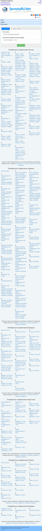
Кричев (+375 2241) (20, 349)
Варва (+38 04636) (6, 229)
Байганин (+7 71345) (6, 432)
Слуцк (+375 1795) (34, 343)
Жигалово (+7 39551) (6, 131)
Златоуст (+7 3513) (6, 139)
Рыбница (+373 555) (34, 510)
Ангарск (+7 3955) (5, 62)
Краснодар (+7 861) (20, 65)
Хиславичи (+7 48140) (35, 107)
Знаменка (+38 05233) (7, 295)
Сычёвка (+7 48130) (34, 76)
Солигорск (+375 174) (34, 346)
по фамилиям (18, 163)
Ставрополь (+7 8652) (35, 73)
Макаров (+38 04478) (20, 227)
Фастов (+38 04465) (34, 229)
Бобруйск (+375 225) (6, 341)
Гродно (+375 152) (6, 370)
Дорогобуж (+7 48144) (7, 110)
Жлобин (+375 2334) (6, 383)
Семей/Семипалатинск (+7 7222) (20, 431)
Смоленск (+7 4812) (34, 70)
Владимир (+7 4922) (6, 84)
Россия (2, 20)
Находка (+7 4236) (20, 102)
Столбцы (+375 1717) (34, 348)
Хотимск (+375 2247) (34, 354)
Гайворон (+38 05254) (7, 245)
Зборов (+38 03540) (6, 292)
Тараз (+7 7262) (19, 440)
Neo (40, 0)
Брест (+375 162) (5, 344)
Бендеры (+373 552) (6, 515)
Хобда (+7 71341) (33, 403)
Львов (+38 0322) (19, 222)
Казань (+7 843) (19, 54)
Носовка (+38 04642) (20, 271)
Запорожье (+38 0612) (7, 289)
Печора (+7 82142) (20, 150)
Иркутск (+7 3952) (5, 146)
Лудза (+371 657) (19, 480)
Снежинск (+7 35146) (34, 71)
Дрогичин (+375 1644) (7, 378)
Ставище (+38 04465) (34, 197)
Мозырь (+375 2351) (20, 364)
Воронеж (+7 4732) (6, 92)
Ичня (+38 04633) (5, 306)
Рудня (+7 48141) (33, 58)
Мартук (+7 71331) (20, 416)
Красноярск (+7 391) (20, 66)
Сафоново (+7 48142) (34, 66)
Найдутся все (21, 45)
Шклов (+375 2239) (34, 365)
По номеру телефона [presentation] (16, 28)
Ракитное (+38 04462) (20, 314)
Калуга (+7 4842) (19, 55)
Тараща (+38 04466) (34, 208)
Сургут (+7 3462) (33, 75)
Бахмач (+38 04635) (6, 192)
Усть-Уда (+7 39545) (34, 99)
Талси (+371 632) (33, 474)
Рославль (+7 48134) (34, 54)
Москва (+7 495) (5, 52)
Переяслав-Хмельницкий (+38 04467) (20, 295)
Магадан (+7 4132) (20, 86)
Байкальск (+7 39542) (6, 66)
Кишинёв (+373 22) (6, 508)
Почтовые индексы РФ (6, 4)
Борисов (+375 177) (6, 343)
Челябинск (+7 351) (34, 117)
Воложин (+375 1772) (6, 361)
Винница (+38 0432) (6, 234)
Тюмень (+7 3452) (33, 83)
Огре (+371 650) (19, 490)
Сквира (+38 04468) (34, 187)
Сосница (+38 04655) (34, 193)
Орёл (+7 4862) (19, 141)
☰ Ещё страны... (4, 24)
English (39, 17)
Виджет (39, 2)
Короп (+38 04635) (20, 190)
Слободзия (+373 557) (35, 515)
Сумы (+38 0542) (33, 200)
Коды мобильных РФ (5, 2)
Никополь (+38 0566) (20, 253)
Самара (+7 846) (33, 63)
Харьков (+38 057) (34, 237)
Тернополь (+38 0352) (35, 213)
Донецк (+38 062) (5, 269)
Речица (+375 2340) (34, 331)
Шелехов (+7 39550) (34, 126)
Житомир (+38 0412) (6, 281)
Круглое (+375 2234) (20, 351)
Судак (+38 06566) (34, 198)
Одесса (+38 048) (19, 277)
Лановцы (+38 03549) (20, 218)
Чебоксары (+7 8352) (34, 115)
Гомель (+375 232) (6, 367)
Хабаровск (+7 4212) (34, 105)
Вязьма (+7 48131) (6, 94)
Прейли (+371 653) (20, 495)
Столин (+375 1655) (34, 349)
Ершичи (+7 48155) (6, 126)
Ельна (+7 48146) (5, 123)
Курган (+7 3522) (19, 70)
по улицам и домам (28, 163)
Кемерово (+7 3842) (20, 62)
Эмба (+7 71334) (33, 423)
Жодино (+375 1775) (6, 385)
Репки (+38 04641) (20, 316)
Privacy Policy (3, 529)
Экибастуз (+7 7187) (34, 421)
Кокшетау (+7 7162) (20, 405)
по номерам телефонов (29, 503)
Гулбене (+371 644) (6, 490)
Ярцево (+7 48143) (34, 134)
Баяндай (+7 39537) (6, 70)
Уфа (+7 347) (32, 100)
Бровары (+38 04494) (6, 222)
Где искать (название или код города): (13, 37)
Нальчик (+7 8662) (20, 100)
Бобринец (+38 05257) (7, 206)
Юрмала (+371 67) (34, 485)
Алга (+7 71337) (5, 419)
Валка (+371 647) (5, 482)
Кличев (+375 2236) (20, 341)
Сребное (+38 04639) (34, 195)
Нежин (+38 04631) (20, 247)
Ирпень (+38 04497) (6, 305)
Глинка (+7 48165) (6, 100)
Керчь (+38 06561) (20, 174)
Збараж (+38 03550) (6, 290)
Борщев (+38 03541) (6, 221)
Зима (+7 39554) (5, 138)
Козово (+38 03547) (20, 185)
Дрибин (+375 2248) (6, 377)
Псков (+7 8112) (19, 159)
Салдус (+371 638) (34, 469)
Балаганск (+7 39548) (6, 68)
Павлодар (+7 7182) (20, 421)
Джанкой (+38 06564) (6, 258)
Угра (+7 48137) (33, 87)
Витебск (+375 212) (6, 356)
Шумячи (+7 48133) (34, 128)
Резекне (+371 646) (34, 464)
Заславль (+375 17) (20, 331)
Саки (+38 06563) (33, 172)
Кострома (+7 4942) (20, 63)
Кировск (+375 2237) (20, 336)
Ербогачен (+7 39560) (6, 125)
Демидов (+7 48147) (6, 105)
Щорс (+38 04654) (33, 261)
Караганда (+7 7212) (6, 450)
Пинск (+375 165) (19, 388)
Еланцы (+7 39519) (6, 121)
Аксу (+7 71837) (5, 411)
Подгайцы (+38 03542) (21, 303)
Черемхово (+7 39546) (35, 118)
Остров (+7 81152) (20, 142)
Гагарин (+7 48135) (6, 99)
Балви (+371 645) (5, 475)
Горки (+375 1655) (6, 369)
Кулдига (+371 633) (20, 472)
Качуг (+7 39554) (19, 60)
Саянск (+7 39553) (34, 68)
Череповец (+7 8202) (34, 120)
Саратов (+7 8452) (34, 65)
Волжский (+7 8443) (6, 91)
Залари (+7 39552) (6, 136)
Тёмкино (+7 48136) (34, 81)
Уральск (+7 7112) (20, 447)
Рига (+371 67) (5, 462)
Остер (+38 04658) (20, 285)
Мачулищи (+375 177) (21, 361)
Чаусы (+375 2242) (34, 359)
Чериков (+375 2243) (34, 361)
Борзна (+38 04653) (6, 213)
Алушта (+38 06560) (6, 182)
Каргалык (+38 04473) (20, 172)
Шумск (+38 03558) (34, 256)
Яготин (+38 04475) (34, 266)
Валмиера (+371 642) (6, 483)
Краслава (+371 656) (20, 470)
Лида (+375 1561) (19, 356)
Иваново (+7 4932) (6, 144)
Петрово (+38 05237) (20, 298)
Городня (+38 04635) (6, 250)
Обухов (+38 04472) (20, 276)
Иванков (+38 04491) (6, 300)
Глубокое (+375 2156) (6, 365)
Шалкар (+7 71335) (34, 410)
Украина (2, 22)
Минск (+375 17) (5, 330)
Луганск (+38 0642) (20, 221)
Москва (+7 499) (5, 54)
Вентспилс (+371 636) (7, 485)
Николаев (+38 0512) (20, 251)
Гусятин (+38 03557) (6, 253)
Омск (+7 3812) (19, 136)
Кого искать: (6, 32)
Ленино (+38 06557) (20, 219)
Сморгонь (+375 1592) (35, 344)
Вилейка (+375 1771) (6, 354)
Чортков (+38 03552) (34, 251)
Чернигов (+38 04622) (34, 243)
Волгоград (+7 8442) (6, 89)
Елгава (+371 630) (20, 466)
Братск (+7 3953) (5, 73)
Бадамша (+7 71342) (6, 431)
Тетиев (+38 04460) (34, 214)
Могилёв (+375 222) (20, 362)
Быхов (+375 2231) (6, 346)
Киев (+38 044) (5, 171)
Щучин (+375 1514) (34, 370)
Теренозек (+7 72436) (20, 442)
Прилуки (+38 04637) (20, 306)
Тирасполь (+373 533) (7, 510)
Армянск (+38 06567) (6, 184)
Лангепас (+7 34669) (20, 75)
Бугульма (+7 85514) (6, 75)
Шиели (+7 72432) (34, 411)
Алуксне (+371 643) (6, 470)
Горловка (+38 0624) (6, 251)
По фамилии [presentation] (5, 28)
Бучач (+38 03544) (6, 224)
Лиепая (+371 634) (20, 477)
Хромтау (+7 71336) (34, 405)
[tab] (6, 29)
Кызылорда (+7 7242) (20, 411)
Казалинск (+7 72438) (6, 449)
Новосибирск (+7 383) (21, 123)
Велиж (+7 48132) (5, 79)
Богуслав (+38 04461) (6, 211)
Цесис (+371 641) (33, 480)
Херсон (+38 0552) (34, 239)
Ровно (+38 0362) (19, 318)
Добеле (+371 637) (6, 498)
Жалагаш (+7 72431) (6, 437)
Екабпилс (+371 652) (20, 464)
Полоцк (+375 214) (20, 390)
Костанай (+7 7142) (20, 410)
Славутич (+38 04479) (35, 188)
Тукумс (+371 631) (34, 475)
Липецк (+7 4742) (19, 81)
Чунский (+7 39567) (34, 121)
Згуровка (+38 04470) (6, 293)
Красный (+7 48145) (20, 68)
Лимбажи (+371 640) (20, 478)
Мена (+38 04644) (19, 235)
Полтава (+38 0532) (20, 305)
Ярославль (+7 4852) (34, 133)
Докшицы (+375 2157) (6, 375)
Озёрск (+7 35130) (20, 134)
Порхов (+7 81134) (20, 152)
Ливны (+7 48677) (19, 79)
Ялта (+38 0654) (33, 268)
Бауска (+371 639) (6, 477)
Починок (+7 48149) (20, 154)
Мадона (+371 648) (20, 485)
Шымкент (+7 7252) (34, 416)
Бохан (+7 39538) (5, 71)
